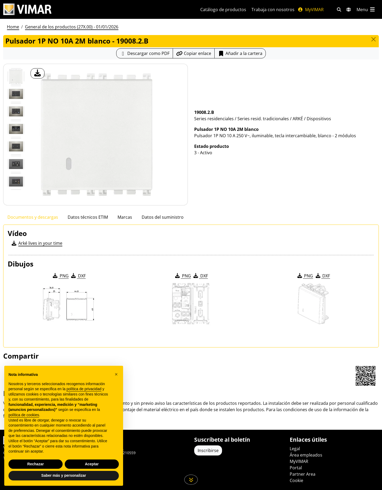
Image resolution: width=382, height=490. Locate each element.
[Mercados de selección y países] (348, 9)
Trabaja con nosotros (272, 9)
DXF (78, 276)
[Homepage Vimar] (27, 9)
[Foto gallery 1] (16, 94)
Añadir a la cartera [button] (240, 53)
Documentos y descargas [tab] (32, 217)
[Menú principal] (366, 9)
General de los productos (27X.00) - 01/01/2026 (71, 27)
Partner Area (302, 474)
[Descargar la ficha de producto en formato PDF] (144, 53)
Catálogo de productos (223, 9)
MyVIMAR (311, 9)
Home (13, 27)
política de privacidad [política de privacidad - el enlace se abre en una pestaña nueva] (84, 389)
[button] (116, 374)
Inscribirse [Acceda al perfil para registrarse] (208, 450)
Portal (296, 468)
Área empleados (306, 455)
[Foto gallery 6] (16, 181)
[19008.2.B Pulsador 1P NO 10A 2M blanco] (16, 76)
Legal (295, 449)
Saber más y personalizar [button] (63, 475)
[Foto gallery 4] (16, 146)
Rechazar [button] (35, 464)
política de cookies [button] (23, 415)
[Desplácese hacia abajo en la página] (191, 480)
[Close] (373, 39)
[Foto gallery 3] (16, 129)
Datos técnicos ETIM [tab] (88, 217)
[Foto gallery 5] (16, 164)
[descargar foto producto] (38, 73)
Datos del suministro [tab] (163, 217)
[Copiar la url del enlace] (194, 53)
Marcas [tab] (125, 217)
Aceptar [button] (92, 464)
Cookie (296, 480)
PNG (60, 276)
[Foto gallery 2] (16, 111)
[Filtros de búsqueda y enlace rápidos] (339, 9)
